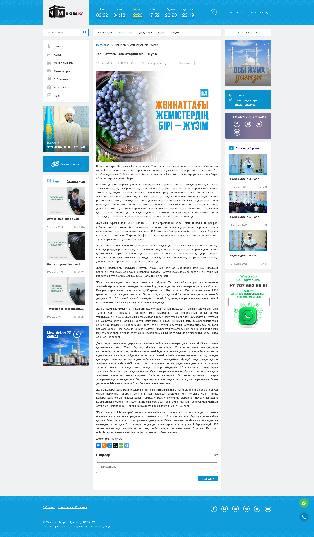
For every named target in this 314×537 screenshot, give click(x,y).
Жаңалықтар (105, 32)
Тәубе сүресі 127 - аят (244, 216)
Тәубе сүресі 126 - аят (244, 255)
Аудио (175, 32)
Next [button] (268, 44)
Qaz (256, 32)
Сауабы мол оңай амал (63, 218)
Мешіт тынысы (60, 62)
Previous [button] (264, 44)
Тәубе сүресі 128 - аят (244, 178)
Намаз (54, 46)
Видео (162, 32)
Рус (248, 32)
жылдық (250, 104)
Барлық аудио (76, 181)
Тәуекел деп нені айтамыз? (65, 308)
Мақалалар (125, 32)
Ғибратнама (57, 79)
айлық (239, 104)
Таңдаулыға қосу (154, 63)
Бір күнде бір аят (247, 148)
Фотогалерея (59, 71)
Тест (53, 95)
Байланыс (49, 507)
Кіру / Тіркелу (259, 12)
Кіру (215, 454)
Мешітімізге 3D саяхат (72, 507)
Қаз (240, 32)
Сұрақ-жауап (145, 32)
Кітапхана (56, 87)
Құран (54, 54)
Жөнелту (208, 478)
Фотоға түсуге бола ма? (63, 264)
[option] (248, 63)
